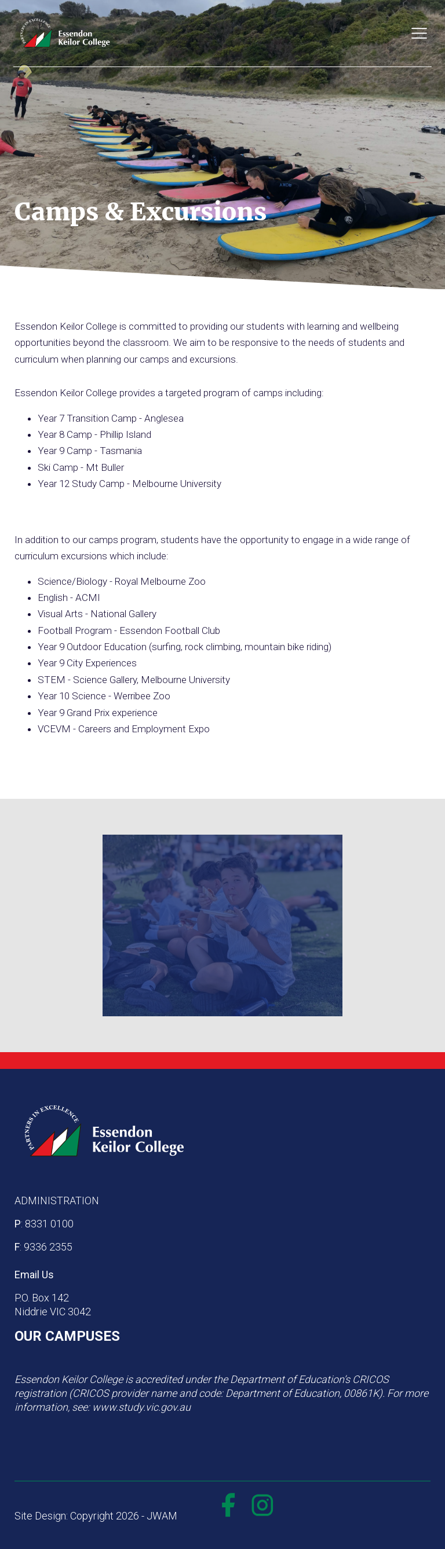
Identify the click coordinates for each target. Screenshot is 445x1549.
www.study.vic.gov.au (141, 1407)
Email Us (34, 1274)
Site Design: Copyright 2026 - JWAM (95, 1516)
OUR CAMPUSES (67, 1336)
